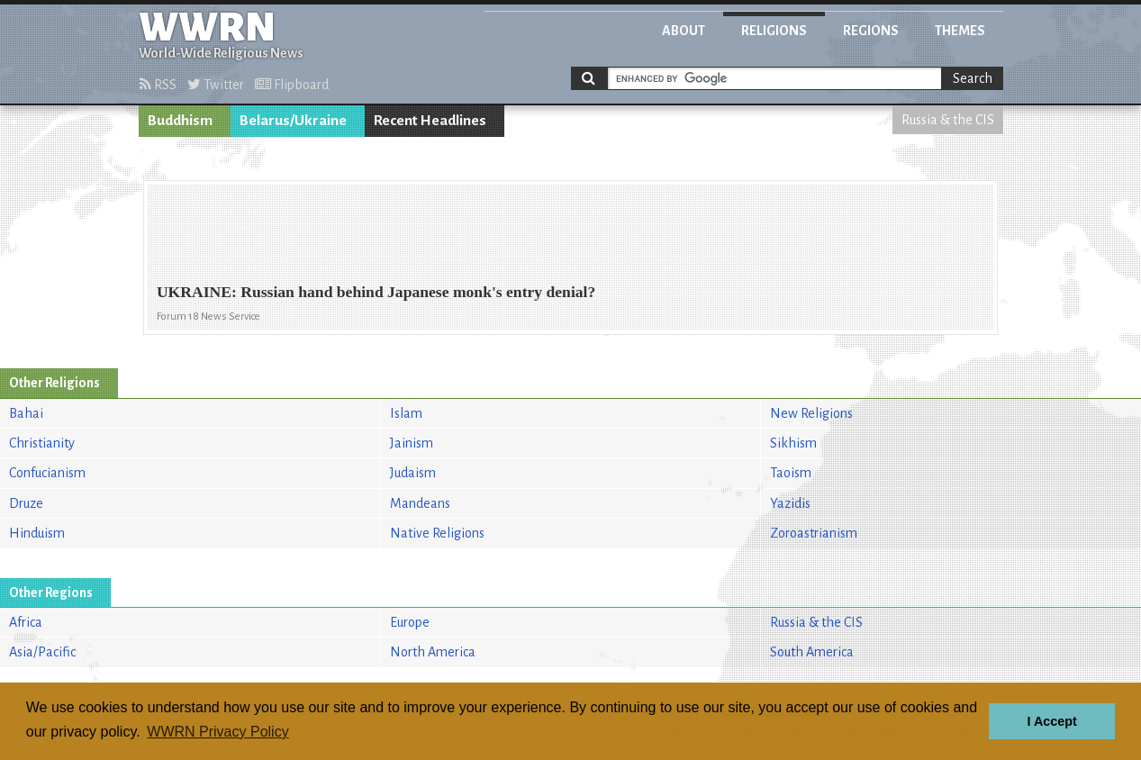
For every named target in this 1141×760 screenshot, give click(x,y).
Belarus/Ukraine (293, 121)
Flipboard (292, 84)
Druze (26, 503)
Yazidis (790, 503)
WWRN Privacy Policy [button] (217, 731)
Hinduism (37, 533)
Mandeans (420, 503)
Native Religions (437, 533)
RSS (158, 84)
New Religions (811, 413)
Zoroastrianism (813, 533)
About (683, 30)
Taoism (790, 473)
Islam (406, 413)
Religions (774, 30)
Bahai (26, 413)
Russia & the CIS (947, 120)
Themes (960, 30)
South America (812, 652)
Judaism (413, 473)
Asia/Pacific (42, 652)
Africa (25, 622)
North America (432, 652)
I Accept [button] (1051, 721)
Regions (871, 30)
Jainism (411, 443)
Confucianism (47, 473)
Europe (410, 622)
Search (972, 78)
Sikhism (793, 443)
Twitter (215, 84)
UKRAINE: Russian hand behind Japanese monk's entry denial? (376, 292)
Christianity (42, 443)
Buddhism (180, 121)
